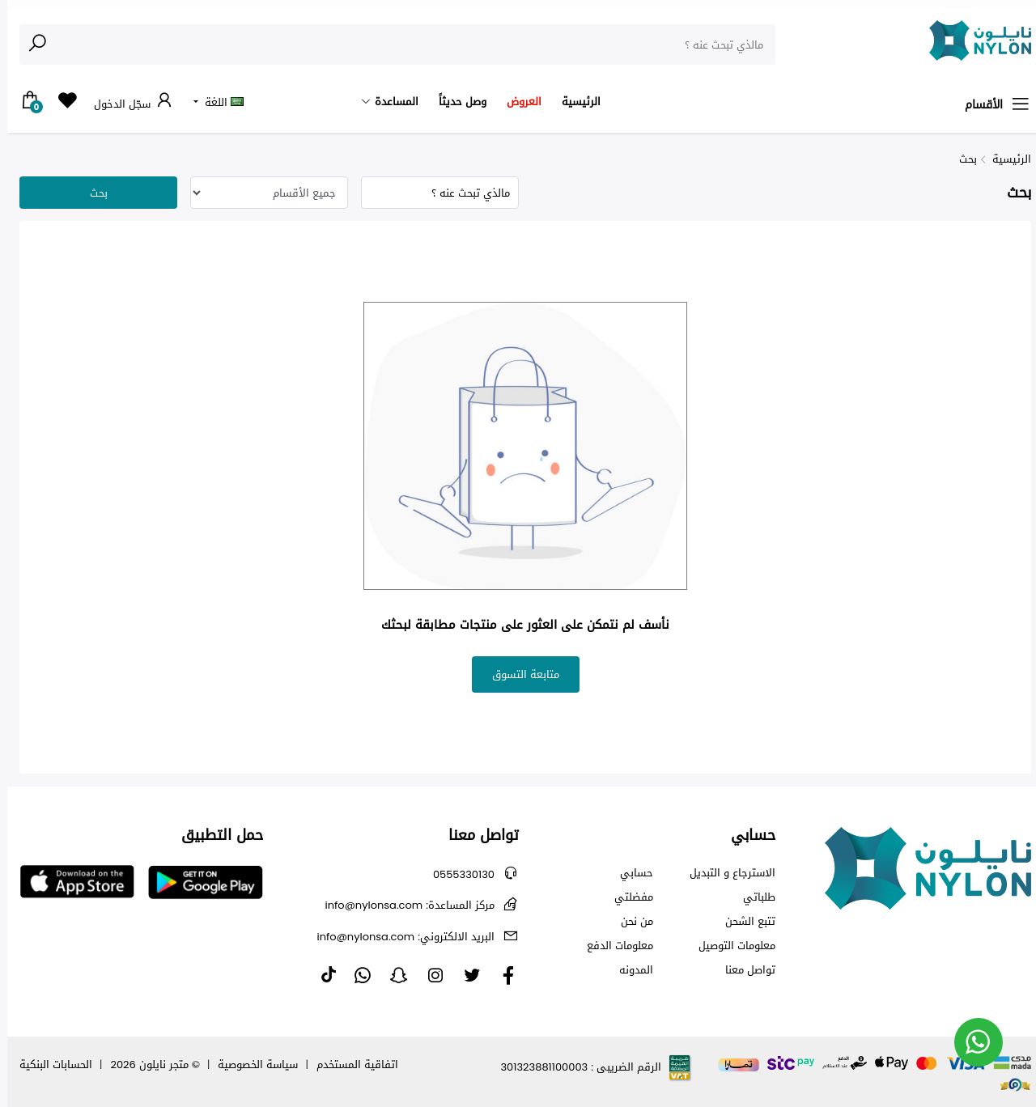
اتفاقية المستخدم (350, 1064)
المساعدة (389, 101)
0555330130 (456, 874)
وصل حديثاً (455, 101)
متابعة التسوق (518, 674)
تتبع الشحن (743, 922)
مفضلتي (626, 897)
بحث (961, 159)
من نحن (630, 922)
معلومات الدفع (613, 946)
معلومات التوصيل (729, 946)
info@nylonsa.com (402, 905)
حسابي (629, 873)
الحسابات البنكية (48, 1064)
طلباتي (752, 897)
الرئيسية (573, 101)
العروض (516, 101)
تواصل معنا (743, 970)
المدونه (629, 970)
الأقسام (990, 104)
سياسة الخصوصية (250, 1064)
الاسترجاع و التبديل (725, 873)
